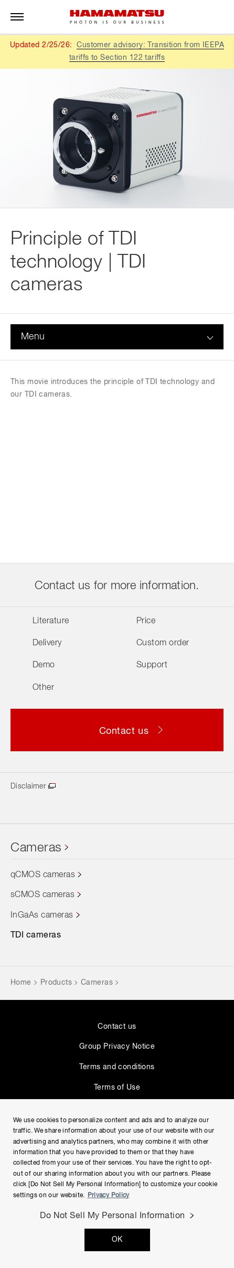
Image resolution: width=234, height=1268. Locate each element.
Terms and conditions (116, 1067)
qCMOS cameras (42, 875)
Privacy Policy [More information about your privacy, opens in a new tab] (109, 1195)
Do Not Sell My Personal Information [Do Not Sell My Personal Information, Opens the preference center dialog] (112, 1216)
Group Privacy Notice (117, 1046)
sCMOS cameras (42, 895)
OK (117, 1239)
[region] (117, 1183)
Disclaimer (28, 786)
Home (20, 982)
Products (56, 982)
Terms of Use (117, 1087)
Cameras (36, 847)
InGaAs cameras (41, 915)
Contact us (117, 1026)
